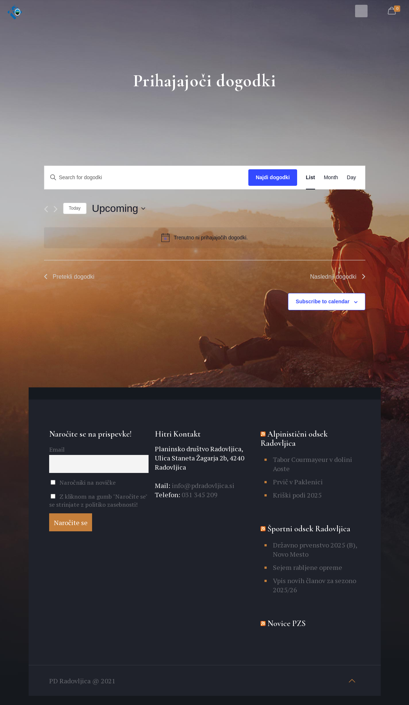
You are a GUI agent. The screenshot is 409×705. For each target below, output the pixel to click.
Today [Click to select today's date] (75, 208)
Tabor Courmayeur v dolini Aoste (312, 464)
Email (57, 449)
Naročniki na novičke (83, 482)
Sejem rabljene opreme (307, 567)
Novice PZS (286, 623)
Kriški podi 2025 (297, 495)
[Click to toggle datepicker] (118, 208)
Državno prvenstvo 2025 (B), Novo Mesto (315, 549)
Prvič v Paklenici (298, 481)
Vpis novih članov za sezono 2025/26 (314, 585)
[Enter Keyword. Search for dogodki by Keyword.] (146, 177)
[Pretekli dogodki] (46, 209)
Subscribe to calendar (322, 301)
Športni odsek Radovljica (308, 529)
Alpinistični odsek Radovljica (294, 438)
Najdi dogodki (273, 177)
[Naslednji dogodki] (56, 209)
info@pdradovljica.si (202, 485)
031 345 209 (199, 494)
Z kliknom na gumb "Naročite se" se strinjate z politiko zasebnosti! (98, 500)
